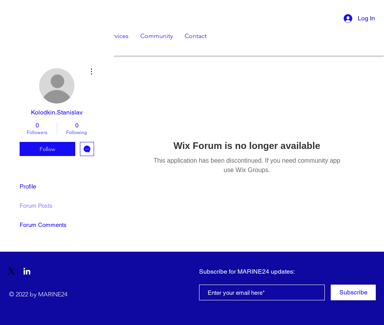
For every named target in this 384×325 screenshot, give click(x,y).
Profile (28, 186)
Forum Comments (43, 225)
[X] (11, 271)
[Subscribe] (353, 292)
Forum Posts (36, 205)
